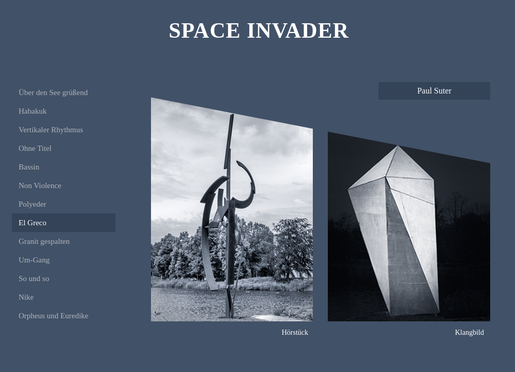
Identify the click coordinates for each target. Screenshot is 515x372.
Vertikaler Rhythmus (51, 130)
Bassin (29, 167)
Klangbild (469, 332)
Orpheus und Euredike (53, 316)
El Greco (33, 223)
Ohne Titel (35, 148)
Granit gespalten (44, 241)
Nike (26, 297)
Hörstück (295, 332)
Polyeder (32, 204)
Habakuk (33, 111)
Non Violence (40, 185)
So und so (34, 278)
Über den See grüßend (53, 92)
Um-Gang (34, 260)
